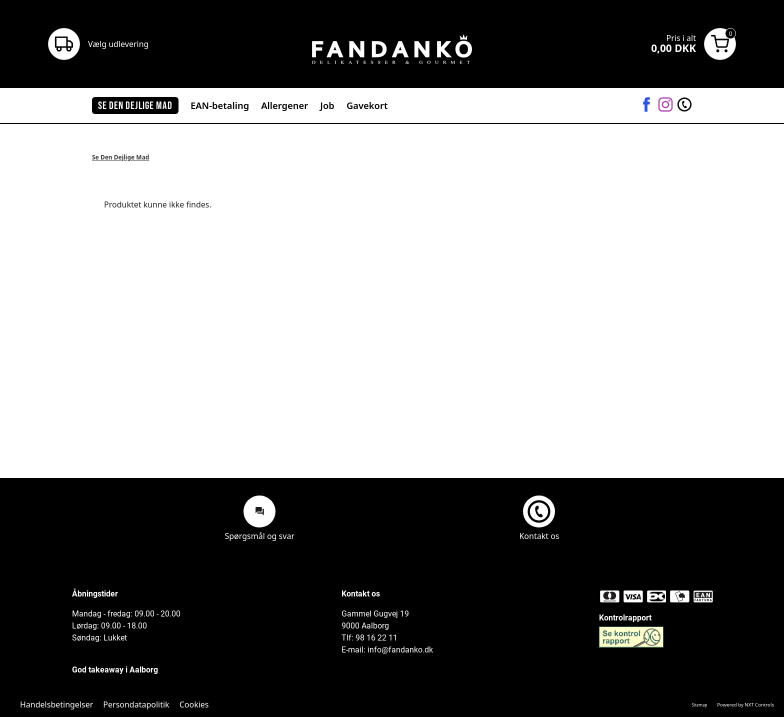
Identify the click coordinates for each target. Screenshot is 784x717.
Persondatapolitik (136, 704)
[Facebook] (646, 105)
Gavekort (367, 105)
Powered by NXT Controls (745, 705)
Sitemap (700, 704)
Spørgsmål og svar (259, 518)
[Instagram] (665, 105)
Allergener (284, 105)
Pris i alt (681, 38)
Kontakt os (539, 518)
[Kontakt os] (684, 105)
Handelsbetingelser (56, 704)
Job (327, 105)
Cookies (194, 704)
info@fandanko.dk (400, 649)
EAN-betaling (219, 105)
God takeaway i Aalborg (115, 669)
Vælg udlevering (118, 44)
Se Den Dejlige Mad (120, 157)
